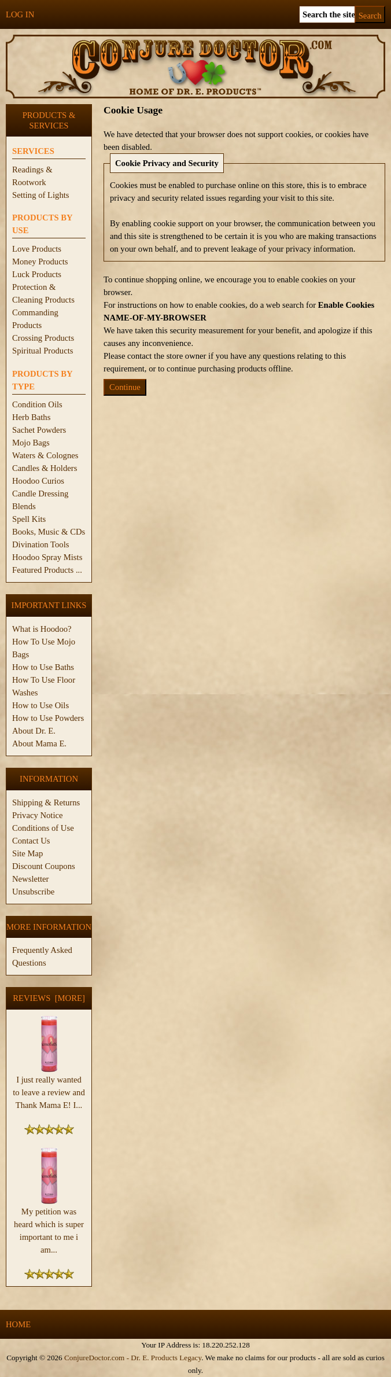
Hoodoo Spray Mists (47, 557)
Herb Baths (31, 417)
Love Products (36, 248)
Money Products (40, 261)
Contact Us (31, 840)
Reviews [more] (49, 998)
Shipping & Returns (46, 802)
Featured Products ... (47, 570)
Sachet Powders (39, 430)
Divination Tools (40, 544)
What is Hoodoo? (42, 629)
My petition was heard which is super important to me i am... (49, 1226)
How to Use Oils (40, 705)
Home (18, 1324)
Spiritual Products (42, 350)
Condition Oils (37, 404)
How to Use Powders (48, 718)
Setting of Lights (40, 195)
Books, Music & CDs (48, 531)
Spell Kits (29, 519)
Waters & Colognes (45, 455)
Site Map (27, 853)
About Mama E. (39, 743)
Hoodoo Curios (38, 480)
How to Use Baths (43, 667)
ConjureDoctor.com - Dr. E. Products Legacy (132, 1357)
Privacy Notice (37, 815)
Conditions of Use (43, 828)
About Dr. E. (34, 730)
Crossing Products (43, 338)
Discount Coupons (43, 866)
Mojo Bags (31, 442)
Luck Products (36, 274)
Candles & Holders (44, 468)
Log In (20, 14)
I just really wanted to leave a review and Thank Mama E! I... (49, 1088)
